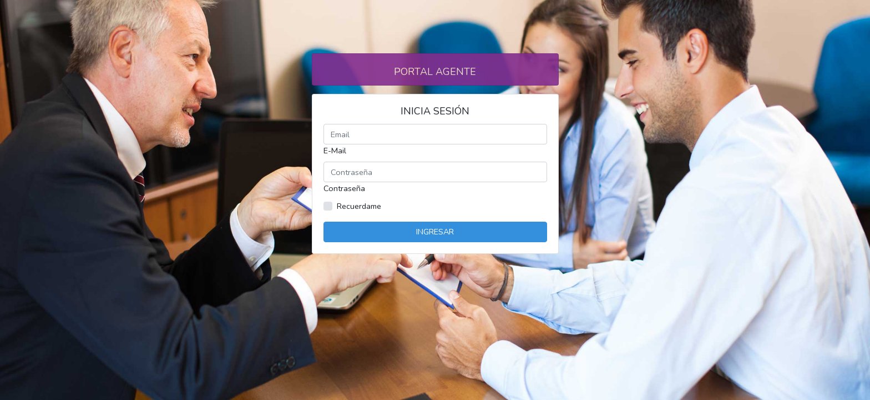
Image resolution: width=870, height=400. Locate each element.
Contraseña (344, 188)
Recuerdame (359, 206)
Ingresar (435, 231)
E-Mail (334, 150)
